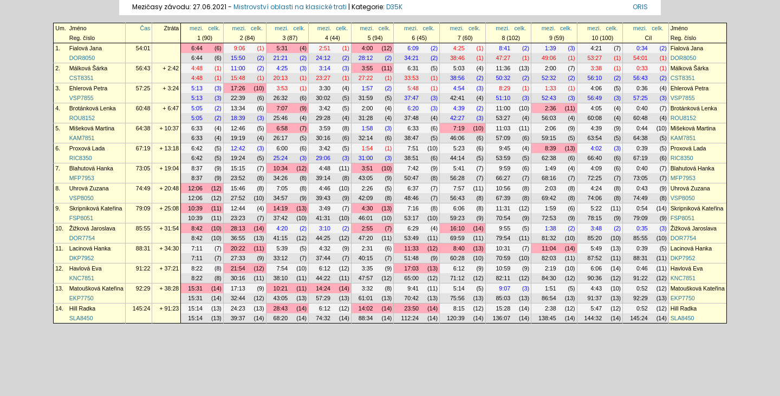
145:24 (142, 308)
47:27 (503, 58)
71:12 (457, 278)
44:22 (323, 278)
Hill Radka (82, 308)
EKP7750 (81, 298)
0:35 (642, 228)
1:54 (367, 148)
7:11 (197, 248)
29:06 (323, 158)
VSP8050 (81, 198)
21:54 (238, 268)
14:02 (366, 308)
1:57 (367, 88)
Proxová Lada (87, 148)
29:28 (323, 118)
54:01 (143, 48)
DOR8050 (82, 58)
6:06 (459, 208)
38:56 (457, 78)
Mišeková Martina (92, 128)
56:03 (549, 118)
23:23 (238, 218)
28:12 (366, 58)
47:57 (366, 278)
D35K (394, 6)
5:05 (197, 108)
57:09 (503, 138)
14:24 (323, 288)
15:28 (503, 308)
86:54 (549, 298)
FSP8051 (81, 218)
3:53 (282, 88)
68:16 (549, 178)
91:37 (595, 298)
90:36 (595, 278)
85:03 (503, 298)
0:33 (642, 68)
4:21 (596, 48)
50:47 (411, 178)
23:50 (411, 308)
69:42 (549, 198)
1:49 (550, 168)
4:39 (459, 108)
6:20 (413, 108)
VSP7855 (81, 98)
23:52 (238, 178)
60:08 (595, 118)
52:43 (549, 98)
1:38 (550, 228)
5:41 (459, 168)
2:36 (550, 108)
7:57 (459, 188)
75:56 (457, 298)
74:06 (595, 198)
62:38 (549, 158)
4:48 (197, 68)
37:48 (411, 118)
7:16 (413, 208)
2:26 (367, 188)
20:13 (281, 78)
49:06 (549, 58)
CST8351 (81, 78)
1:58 (367, 128)
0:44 (642, 128)
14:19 (281, 208)
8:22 (197, 268)
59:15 (549, 138)
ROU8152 (82, 118)
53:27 (595, 58)
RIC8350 (80, 158)
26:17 (281, 138)
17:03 (411, 268)
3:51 (367, 168)
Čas (145, 28)
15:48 (238, 78)
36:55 (238, 238)
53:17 (411, 218)
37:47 (411, 98)
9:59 (504, 168)
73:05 (143, 168)
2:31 (367, 248)
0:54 (642, 208)
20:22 (238, 248)
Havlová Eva (85, 268)
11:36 (503, 68)
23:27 (323, 78)
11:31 (503, 208)
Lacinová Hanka (89, 248)
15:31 (195, 288)
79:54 (503, 238)
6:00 (282, 148)
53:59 (503, 158)
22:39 (238, 98)
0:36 (642, 88)
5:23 (459, 148)
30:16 (323, 138)
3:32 (367, 288)
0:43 (642, 188)
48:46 (411, 198)
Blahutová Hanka (91, 168)
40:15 (366, 258)
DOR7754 (82, 238)
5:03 (459, 68)
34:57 (281, 198)
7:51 (413, 148)
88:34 (366, 318)
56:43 (143, 68)
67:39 (503, 198)
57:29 (323, 298)
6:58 (282, 128)
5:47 (596, 308)
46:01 (366, 218)
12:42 (238, 148)
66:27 (503, 178)
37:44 (323, 258)
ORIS (640, 6)
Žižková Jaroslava (92, 228)
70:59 (503, 258)
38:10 (281, 278)
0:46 (642, 268)
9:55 (504, 228)
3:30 (324, 88)
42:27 (457, 118)
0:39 (642, 148)
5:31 (282, 48)
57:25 (143, 88)
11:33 (411, 248)
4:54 (459, 88)
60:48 (143, 108)
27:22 (366, 78)
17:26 (238, 88)
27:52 (238, 198)
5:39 (282, 248)
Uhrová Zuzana (89, 188)
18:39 (238, 118)
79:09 (143, 208)
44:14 (457, 158)
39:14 (323, 178)
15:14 (195, 308)
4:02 (596, 148)
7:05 (282, 188)
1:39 (550, 48)
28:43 (281, 308)
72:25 (595, 178)
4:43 (596, 288)
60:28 (457, 258)
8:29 (504, 88)
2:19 (550, 268)
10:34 (281, 168)
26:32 (281, 98)
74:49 (143, 188)
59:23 (457, 218)
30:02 (323, 98)
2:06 (550, 128)
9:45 (504, 148)
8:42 (197, 228)
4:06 (596, 88)
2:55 (367, 228)
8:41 (504, 48)
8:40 (459, 248)
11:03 (503, 128)
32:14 (366, 138)
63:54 (595, 138)
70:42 (411, 298)
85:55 (143, 228)
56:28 (457, 178)
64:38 (143, 128)
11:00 (238, 68)
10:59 (503, 268)
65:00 (411, 278)
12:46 (238, 128)
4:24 (596, 188)
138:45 (547, 318)
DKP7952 (81, 258)
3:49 (324, 208)
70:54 (503, 218)
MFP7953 (81, 178)
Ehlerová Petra (88, 88)
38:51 (411, 158)
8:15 (459, 308)
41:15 (281, 238)
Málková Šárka (88, 68)
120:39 (456, 318)
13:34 (238, 108)
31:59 (366, 98)
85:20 (595, 238)
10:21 (281, 288)
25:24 (281, 158)
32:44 (238, 298)
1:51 (550, 288)
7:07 (282, 108)
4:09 (596, 168)
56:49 (595, 98)
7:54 (282, 268)
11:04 (549, 248)
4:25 (459, 48)
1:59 (550, 208)
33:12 (281, 258)
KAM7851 (82, 138)
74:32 (323, 318)
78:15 (595, 218)
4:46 (324, 188)
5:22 (596, 208)
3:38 (596, 68)
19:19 (238, 138)
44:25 (323, 238)
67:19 (143, 148)
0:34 (642, 48)
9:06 (239, 48)
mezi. (196, 28)
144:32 (593, 318)
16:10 (457, 228)
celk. (214, 28)
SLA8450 (81, 318)
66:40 (595, 158)
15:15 (238, 168)
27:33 (238, 258)
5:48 (413, 88)
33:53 (411, 78)
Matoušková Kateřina (96, 288)
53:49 (411, 238)
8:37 (197, 168)
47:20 (366, 238)
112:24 (410, 318)
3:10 (324, 228)
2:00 (550, 68)
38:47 (411, 138)
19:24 (238, 158)
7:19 (459, 128)
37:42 (281, 218)
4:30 (367, 208)
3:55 (367, 68)
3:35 (367, 268)
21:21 (281, 58)
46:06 (457, 138)
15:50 (238, 58)
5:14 (459, 288)
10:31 (503, 248)
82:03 (549, 258)
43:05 (366, 178)
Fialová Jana (85, 48)
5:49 (596, 248)
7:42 (413, 168)
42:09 (366, 198)
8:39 (550, 148)
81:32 (549, 238)
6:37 (413, 188)
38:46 (457, 58)
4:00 (367, 48)
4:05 (596, 108)
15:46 (238, 188)
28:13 (238, 228)
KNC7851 (81, 278)
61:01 (366, 298)
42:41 (457, 98)
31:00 (366, 158)
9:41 (413, 288)
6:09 (413, 48)
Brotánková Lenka (92, 108)
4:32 (324, 248)
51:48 (411, 258)
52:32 (549, 78)
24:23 (238, 308)
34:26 (281, 178)
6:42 (197, 148)
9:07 (504, 288)
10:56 (503, 188)
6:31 (413, 68)
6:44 (197, 48)
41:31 (323, 218)
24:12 (323, 58)
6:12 (324, 268)
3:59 (324, 128)
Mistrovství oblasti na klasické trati (290, 6)
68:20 (281, 318)
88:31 (143, 248)
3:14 (324, 68)
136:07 (502, 318)
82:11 (503, 278)
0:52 (642, 288)
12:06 (195, 188)
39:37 (238, 318)
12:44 (238, 208)
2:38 (550, 308)
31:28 (366, 118)
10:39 (195, 208)
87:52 (595, 258)
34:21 (411, 58)
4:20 (282, 228)
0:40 (642, 108)
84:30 (549, 278)
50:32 (503, 78)
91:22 (143, 268)
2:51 (324, 48)
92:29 (143, 288)
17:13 (238, 288)
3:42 (324, 108)
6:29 (413, 228)
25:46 (281, 118)
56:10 (595, 78)
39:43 (323, 198)
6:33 (197, 128)
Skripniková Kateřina (95, 208)
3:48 (596, 228)
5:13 (197, 88)
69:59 (457, 238)
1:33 (550, 88)
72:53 (549, 218)
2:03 (550, 188)
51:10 (503, 98)
